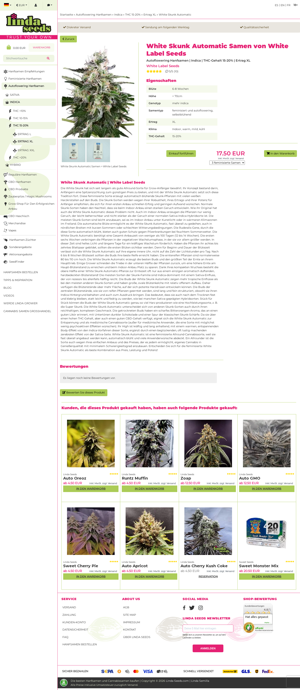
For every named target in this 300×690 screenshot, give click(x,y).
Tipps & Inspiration (17, 280)
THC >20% (17, 157)
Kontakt (129, 629)
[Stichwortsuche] (25, 58)
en (282, 5)
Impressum (131, 622)
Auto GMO (249, 478)
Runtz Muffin (135, 478)
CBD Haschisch (16, 216)
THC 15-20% (133, 14)
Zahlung (69, 615)
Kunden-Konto (74, 622)
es (276, 5)
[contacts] (50, 5)
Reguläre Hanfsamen (20, 174)
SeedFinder (13, 262)
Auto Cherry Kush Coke (204, 566)
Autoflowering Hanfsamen (93, 14)
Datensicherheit (75, 629)
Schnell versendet (198, 671)
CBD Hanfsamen (17, 182)
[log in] (36, 5)
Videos (8, 295)
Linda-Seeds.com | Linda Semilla (187, 681)
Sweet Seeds (246, 562)
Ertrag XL (149, 14)
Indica (118, 14)
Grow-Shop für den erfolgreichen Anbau (28, 205)
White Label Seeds (162, 66)
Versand (69, 607)
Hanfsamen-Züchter (19, 240)
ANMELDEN (207, 648)
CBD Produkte (15, 189)
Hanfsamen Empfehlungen (24, 71)
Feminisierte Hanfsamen (22, 79)
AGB (126, 607)
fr (288, 5)
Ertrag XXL (23, 150)
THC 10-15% (17, 118)
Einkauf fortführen (181, 153)
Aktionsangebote (17, 254)
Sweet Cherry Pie (80, 566)
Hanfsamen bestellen (79, 644)
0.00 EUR (16, 47)
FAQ (65, 637)
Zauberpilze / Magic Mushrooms (27, 196)
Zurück (68, 39)
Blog (7, 287)
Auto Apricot (135, 566)
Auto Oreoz (74, 478)
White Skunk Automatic (175, 14)
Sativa (11, 95)
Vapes (9, 230)
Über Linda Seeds (136, 637)
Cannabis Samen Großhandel (27, 311)
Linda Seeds (70, 474)
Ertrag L (21, 134)
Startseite (66, 14)
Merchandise (14, 223)
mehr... (268, 622)
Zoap (186, 478)
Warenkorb (41, 47)
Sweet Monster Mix (258, 566)
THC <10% (16, 111)
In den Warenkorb (280, 153)
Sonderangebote (17, 247)
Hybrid (12, 165)
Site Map (129, 615)
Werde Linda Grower (20, 303)
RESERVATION (208, 576)
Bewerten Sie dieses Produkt (83, 392)
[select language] (8, 5)
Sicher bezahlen (75, 671)
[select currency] (22, 5)
